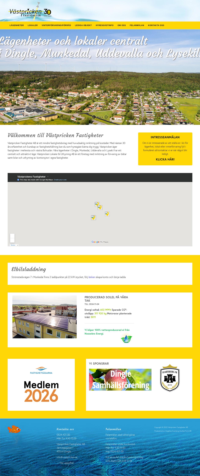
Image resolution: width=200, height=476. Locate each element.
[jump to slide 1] (98, 117)
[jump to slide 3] (102, 117)
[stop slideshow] (106, 117)
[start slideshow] (94, 117)
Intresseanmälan (165, 137)
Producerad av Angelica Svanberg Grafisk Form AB (172, 431)
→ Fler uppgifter (65, 462)
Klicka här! (165, 159)
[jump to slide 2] (100, 117)
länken (91, 277)
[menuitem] (17, 25)
